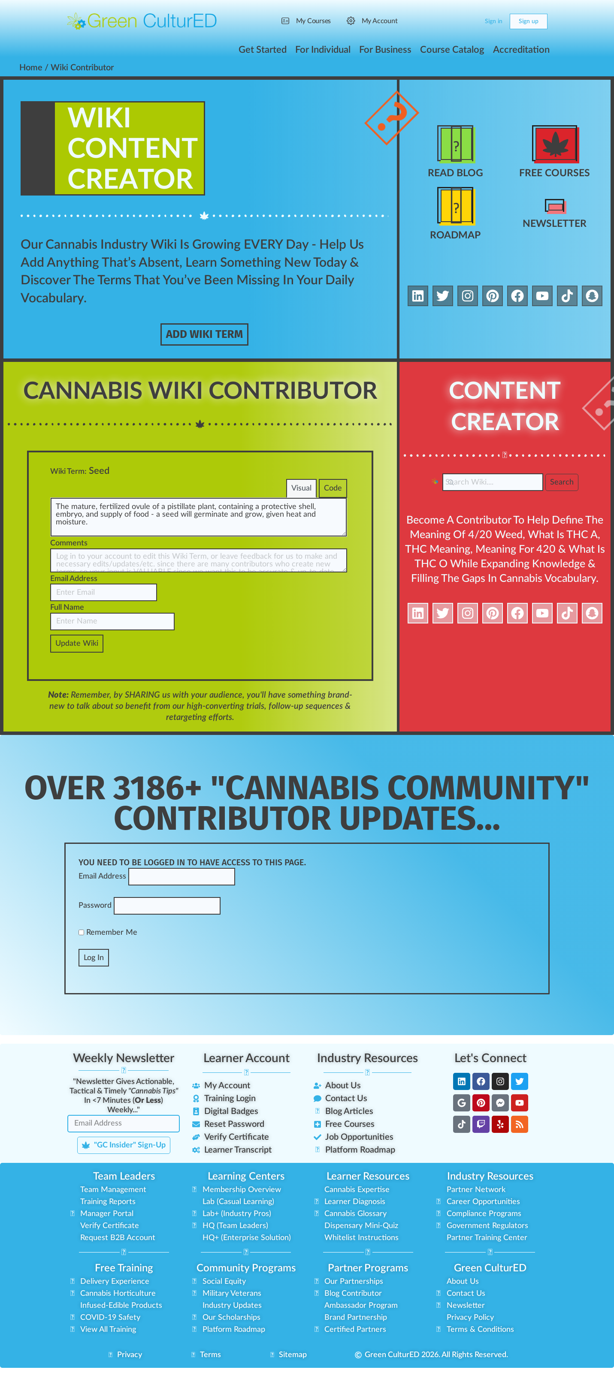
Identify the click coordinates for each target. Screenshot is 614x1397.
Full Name (67, 640)
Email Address (73, 611)
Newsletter (554, 224)
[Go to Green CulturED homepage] (142, 21)
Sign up (528, 21)
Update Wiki (76, 676)
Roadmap (455, 236)
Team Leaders (124, 1209)
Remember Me (108, 965)
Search (562, 484)
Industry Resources (367, 1091)
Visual (301, 521)
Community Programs (246, 1301)
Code (333, 521)
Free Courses (554, 174)
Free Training (124, 1301)
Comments (69, 576)
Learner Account (246, 1091)
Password (95, 938)
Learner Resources (368, 1209)
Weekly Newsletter (123, 1091)
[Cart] (471, 21)
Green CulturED (490, 1301)
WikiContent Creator (139, 149)
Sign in (493, 21)
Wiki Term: (68, 504)
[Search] (454, 21)
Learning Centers (246, 1209)
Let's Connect (490, 1091)
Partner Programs (368, 1301)
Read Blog (455, 174)
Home (30, 67)
